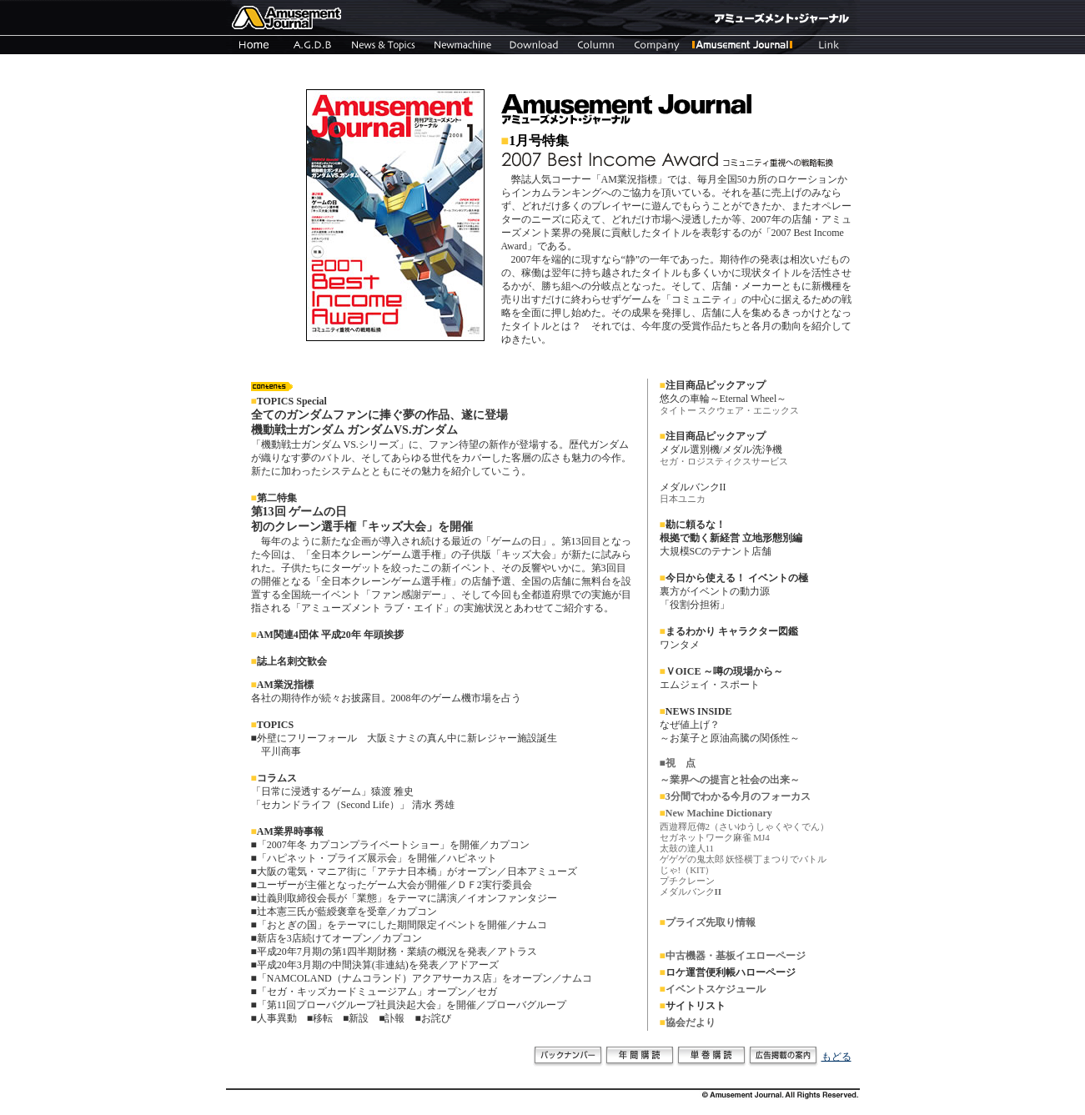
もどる (836, 1056)
